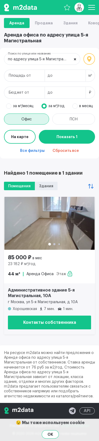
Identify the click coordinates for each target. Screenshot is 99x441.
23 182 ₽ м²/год (22, 264)
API (87, 411)
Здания (70, 23)
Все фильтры (32, 151)
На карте (20, 137)
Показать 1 (66, 137)
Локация (89, 59)
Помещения (19, 186)
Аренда (16, 23)
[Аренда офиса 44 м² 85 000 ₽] (49, 223)
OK (50, 434)
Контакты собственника (49, 322)
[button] (49, 244)
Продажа (44, 23)
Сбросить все (66, 151)
